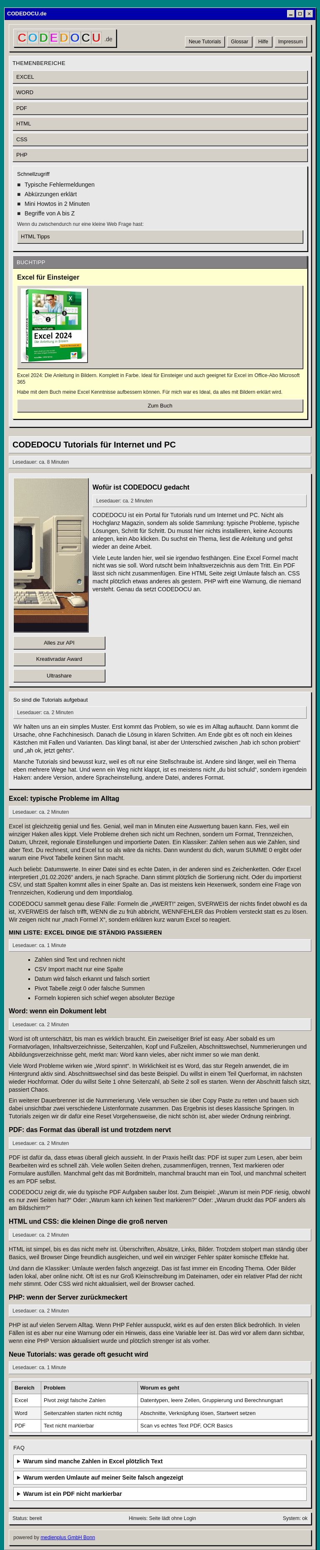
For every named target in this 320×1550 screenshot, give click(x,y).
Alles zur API (59, 643)
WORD (24, 92)
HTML (23, 123)
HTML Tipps (35, 236)
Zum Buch (160, 405)
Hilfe (263, 42)
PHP (22, 155)
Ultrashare (59, 675)
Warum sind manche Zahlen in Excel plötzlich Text (93, 1461)
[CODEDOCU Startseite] (64, 38)
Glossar (239, 42)
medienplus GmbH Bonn (67, 1537)
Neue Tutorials (205, 42)
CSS (22, 139)
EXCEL (25, 77)
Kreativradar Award (59, 659)
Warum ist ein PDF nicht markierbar (72, 1493)
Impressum (290, 42)
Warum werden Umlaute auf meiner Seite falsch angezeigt (103, 1477)
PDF (21, 108)
